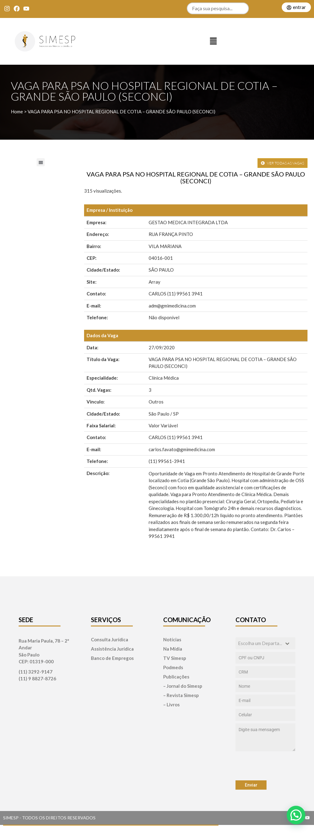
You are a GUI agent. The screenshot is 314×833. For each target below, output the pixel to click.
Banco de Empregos (112, 658)
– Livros (171, 704)
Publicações (176, 676)
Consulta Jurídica (109, 639)
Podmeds (173, 667)
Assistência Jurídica (112, 649)
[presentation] (265, 766)
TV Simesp (174, 658)
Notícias (172, 639)
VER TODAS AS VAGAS (282, 163)
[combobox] (265, 643)
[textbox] (260, 643)
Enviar (251, 785)
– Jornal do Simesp (182, 686)
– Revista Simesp (181, 695)
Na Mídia (172, 649)
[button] (213, 41)
